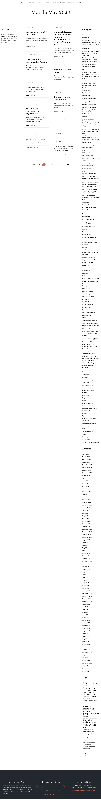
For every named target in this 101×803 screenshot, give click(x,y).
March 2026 (86, 457)
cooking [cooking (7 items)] (91, 692)
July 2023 (85, 542)
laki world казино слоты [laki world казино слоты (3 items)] (89, 704)
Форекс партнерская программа (90, 442)
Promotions (63, 2)
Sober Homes (86, 270)
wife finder (85, 374)
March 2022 (86, 585)
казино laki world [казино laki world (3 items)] (87, 735)
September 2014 (87, 658)
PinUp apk (85, 202)
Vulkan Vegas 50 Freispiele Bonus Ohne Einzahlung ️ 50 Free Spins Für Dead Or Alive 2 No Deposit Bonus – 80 (90, 326)
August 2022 (86, 572)
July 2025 (85, 478)
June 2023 (85, 545)
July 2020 (85, 633)
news (83, 150)
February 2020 (86, 647)
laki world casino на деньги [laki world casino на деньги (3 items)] (90, 700)
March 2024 (86, 521)
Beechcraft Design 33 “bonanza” (36, 33)
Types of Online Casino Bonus (62, 98)
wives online (85, 382)
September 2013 (87, 663)
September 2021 (87, 601)
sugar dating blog (87, 291)
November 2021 (87, 596)
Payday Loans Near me (89, 173)
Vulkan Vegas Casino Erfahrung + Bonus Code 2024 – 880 (89, 346)
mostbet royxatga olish (89, 107)
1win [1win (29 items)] (85, 683)
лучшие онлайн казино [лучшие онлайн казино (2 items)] (88, 740)
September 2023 (87, 537)
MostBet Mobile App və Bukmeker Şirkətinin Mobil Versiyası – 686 (90, 100)
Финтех (84, 434)
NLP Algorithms (87, 153)
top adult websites (87, 304)
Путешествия (85, 416)
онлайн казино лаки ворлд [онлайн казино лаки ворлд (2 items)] (89, 742)
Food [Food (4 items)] (94, 694)
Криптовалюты (86, 395)
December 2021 (87, 593)
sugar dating (86, 288)
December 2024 (87, 497)
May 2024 (85, 516)
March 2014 (86, 660)
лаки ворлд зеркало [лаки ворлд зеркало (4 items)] (88, 737)
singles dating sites (87, 262)
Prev (33, 165)
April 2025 (85, 486)
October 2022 (86, 566)
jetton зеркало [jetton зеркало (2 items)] (86, 698)
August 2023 (86, 540)
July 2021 (85, 607)
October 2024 (86, 502)
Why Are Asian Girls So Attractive (89, 366)
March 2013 (86, 671)
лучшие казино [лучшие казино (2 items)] (86, 738)
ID (83, 35)
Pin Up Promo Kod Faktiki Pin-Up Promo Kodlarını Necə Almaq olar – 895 (90, 184)
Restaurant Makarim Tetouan (48, 800)
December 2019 (87, 652)
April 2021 (85, 615)
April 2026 (85, 454)
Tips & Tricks (86, 302)
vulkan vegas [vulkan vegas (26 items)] (89, 722)
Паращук (84, 406)
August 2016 (86, 655)
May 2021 (85, 612)
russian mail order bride (89, 237)
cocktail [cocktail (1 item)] (94, 690)
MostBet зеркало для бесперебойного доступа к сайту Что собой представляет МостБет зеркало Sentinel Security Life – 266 (91, 122)
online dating (86, 163)
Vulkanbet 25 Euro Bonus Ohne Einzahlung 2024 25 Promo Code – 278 (90, 358)
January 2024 (86, 526)
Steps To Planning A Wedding (91, 278)
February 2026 (86, 459)
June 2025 (85, 481)
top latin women (87, 307)
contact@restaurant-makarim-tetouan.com (83, 790)
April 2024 (85, 518)
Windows (85, 377)
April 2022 (85, 583)
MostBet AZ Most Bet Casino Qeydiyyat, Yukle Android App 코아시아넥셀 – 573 (91, 59)
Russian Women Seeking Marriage (89, 243)
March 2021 (86, 617)
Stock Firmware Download (90, 281)
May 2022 (85, 580)
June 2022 (85, 577)
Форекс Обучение (87, 439)
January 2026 (86, 462)
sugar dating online (88, 294)
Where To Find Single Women (91, 363)
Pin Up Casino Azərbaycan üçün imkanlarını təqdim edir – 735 (90, 178)
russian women (86, 240)
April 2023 (85, 550)
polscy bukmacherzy (88, 219)
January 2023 (86, 558)
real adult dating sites (88, 226)
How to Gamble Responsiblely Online (36, 60)
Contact (78, 2)
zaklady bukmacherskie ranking (89, 391)
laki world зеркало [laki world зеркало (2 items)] (87, 702)
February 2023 (86, 556)
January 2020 (86, 649)
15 (61, 165)
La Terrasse (39, 2)
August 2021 (86, 604)
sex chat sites (86, 250)
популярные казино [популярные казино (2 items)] (87, 744)
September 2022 (87, 569)
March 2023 (86, 553)
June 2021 (85, 609)
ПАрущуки (85, 413)
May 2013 (85, 668)
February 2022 (86, 588)
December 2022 (87, 561)
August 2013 (86, 666)
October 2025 (86, 470)
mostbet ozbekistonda (89, 104)
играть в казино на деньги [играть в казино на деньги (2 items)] (89, 733)
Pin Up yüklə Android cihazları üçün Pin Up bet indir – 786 (91, 197)
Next (67, 165)
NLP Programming (87, 155)
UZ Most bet (86, 318)
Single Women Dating (88, 257)
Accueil (23, 2)
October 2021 (86, 599)
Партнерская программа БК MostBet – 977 (89, 409)
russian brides (86, 234)
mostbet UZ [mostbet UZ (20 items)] (88, 711)
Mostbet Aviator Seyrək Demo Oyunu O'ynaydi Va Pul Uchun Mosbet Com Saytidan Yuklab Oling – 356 (91, 43)
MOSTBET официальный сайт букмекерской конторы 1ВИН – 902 (90, 131)
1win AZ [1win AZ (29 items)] (94, 683)
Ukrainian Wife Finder (88, 312)
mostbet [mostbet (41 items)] (87, 706)
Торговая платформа (87, 431)
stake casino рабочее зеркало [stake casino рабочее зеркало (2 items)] (90, 718)
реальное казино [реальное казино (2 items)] (86, 748)
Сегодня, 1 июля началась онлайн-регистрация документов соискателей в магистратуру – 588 (91, 426)
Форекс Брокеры (86, 437)
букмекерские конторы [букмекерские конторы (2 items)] (88, 729)
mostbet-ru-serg (87, 142)
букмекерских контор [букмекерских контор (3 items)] (88, 731)
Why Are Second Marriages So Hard (90, 371)
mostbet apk (86, 37)
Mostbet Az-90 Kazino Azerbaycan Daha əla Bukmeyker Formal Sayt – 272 (90, 67)
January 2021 (86, 623)
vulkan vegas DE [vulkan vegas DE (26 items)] (89, 726)
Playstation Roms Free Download (89, 208)
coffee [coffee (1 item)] (84, 692)
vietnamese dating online (89, 320)
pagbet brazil (86, 171)
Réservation (71, 2)
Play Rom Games (87, 205)
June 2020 (85, 636)
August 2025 (86, 475)
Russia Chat (85, 232)
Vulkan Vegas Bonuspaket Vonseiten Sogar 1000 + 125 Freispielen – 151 (90, 340)
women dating (86, 388)
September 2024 (87, 505)
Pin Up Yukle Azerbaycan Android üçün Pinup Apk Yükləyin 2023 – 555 (89, 191)
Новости (84, 400)
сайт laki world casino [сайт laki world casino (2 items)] (88, 754)
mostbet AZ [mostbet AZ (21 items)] (88, 709)
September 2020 (87, 628)
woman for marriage (88, 385)
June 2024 (85, 513)
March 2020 (86, 644)
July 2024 (85, 510)
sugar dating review (88, 296)
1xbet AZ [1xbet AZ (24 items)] (87, 688)
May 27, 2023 (60, 56)
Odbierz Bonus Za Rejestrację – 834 (91, 159)
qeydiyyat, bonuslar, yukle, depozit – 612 (90, 223)
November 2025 (87, 467)
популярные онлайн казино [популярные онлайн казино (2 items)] (89, 746)
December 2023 (87, 529)
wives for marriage (87, 380)
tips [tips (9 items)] (84, 720)
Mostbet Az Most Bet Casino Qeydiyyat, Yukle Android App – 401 (91, 53)
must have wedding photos (90, 145)
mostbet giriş (86, 90)
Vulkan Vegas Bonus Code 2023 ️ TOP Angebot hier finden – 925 (90, 333)
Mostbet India (86, 93)
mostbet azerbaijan (88, 81)
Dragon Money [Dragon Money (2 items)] (86, 694)
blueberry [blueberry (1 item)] (89, 690)
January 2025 (86, 494)
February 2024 (86, 524)
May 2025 (85, 483)
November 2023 (87, 532)
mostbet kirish (86, 95)
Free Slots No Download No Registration (32, 111)
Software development (89, 276)
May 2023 (85, 548)
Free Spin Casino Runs (62, 70)
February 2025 (86, 491)
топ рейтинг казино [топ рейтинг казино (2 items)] (87, 757)
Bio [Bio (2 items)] (84, 690)
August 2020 (86, 631)
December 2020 (87, 625)
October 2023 (86, 534)
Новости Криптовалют (88, 403)
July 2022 (85, 575)
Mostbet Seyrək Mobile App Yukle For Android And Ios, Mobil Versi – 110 (90, 112)
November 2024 (87, 500)
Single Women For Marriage (90, 260)
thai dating (85, 299)
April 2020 (85, 641)
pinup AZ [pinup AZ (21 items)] (95, 714)
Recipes (84, 229)
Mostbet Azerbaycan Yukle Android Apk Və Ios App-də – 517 (90, 85)
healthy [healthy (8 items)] (94, 696)
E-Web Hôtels (60, 800)
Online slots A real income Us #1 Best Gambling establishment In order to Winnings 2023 (63, 38)
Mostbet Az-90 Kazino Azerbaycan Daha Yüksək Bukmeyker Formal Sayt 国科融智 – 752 (90, 75)
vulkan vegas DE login (88, 353)
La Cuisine (46, 2)
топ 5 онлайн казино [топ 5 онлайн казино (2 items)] (87, 755)
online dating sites (87, 165)
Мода (83, 398)
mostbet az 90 (86, 48)
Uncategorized (31, 27)
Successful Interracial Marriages (88, 285)
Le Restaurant (30, 2)
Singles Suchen (86, 265)
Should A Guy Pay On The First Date (90, 253)
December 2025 (87, 465)
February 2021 (86, 620)
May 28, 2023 (33, 46)
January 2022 (86, 591)
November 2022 (87, 564)
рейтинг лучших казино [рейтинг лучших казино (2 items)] (88, 750)
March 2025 (86, 489)
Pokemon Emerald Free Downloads (89, 213)
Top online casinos (87, 310)
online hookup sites (88, 168)
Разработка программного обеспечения (89, 419)
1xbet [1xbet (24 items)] (86, 685)
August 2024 (86, 508)
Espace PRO (54, 2)
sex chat (84, 247)
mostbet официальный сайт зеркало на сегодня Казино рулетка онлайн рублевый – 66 (90, 137)
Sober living (85, 273)
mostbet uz (85, 116)
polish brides (86, 216)
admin (27, 46)
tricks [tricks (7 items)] (90, 720)
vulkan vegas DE (87, 351)
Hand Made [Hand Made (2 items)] (86, 696)
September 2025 (87, 473)
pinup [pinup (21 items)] (86, 714)
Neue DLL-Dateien (87, 147)
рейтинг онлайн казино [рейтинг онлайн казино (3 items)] (89, 752)
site (83, 268)
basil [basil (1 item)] (94, 688)
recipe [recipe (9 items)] (85, 716)
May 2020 (85, 639)
